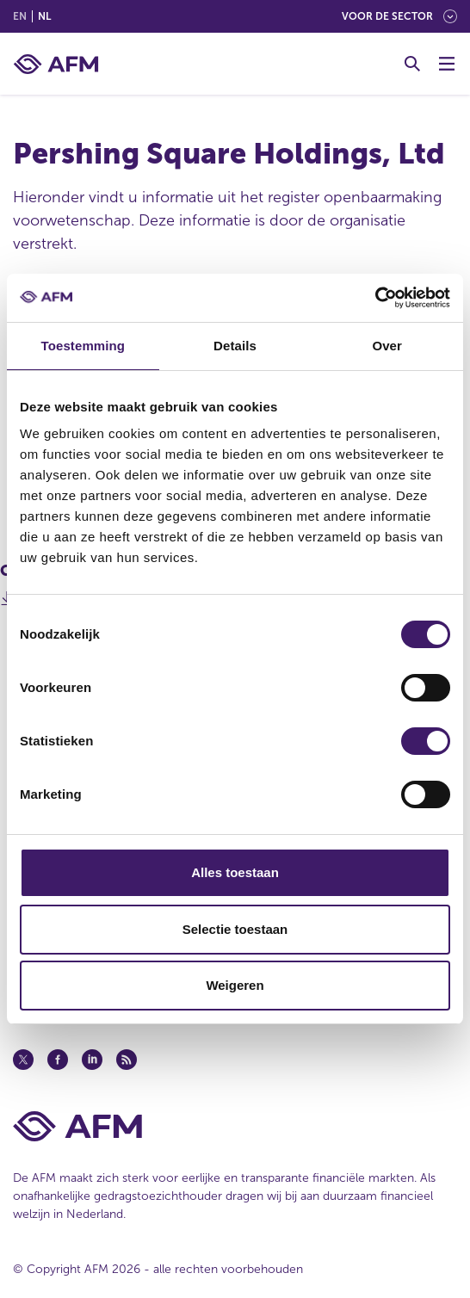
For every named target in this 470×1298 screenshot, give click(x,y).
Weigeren (234, 985)
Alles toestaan (235, 872)
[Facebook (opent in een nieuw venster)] (57, 1059)
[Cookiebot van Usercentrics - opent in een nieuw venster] (375, 298)
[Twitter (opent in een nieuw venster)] (23, 1059)
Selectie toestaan (235, 929)
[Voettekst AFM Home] (235, 1126)
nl (44, 16)
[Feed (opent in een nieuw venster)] (126, 1059)
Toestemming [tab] (83, 345)
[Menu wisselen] (446, 63)
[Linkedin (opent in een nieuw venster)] (92, 1059)
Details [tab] (235, 345)
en (20, 16)
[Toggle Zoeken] (412, 63)
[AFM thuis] (56, 64)
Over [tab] (387, 345)
